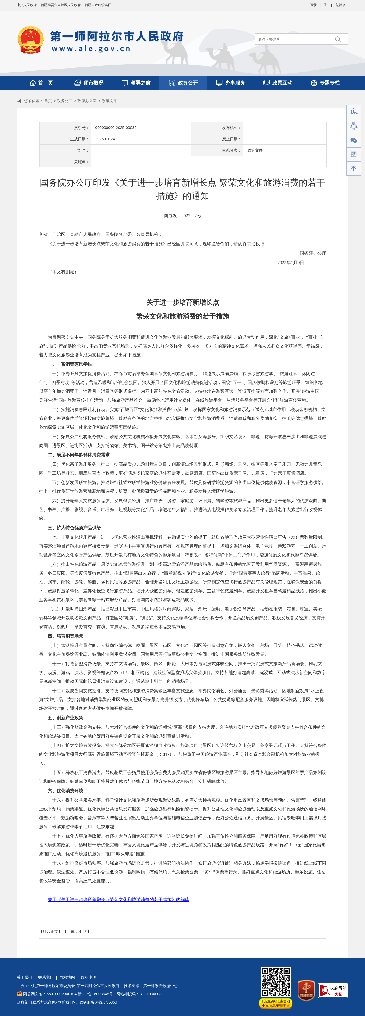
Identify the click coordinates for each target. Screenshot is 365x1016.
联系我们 (46, 977)
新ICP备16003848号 (95, 994)
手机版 (354, 155)
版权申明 (88, 977)
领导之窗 (141, 83)
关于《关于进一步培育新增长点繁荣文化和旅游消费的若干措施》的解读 (118, 899)
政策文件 (109, 101)
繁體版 (341, 5)
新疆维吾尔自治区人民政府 (61, 5)
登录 (313, 5)
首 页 (45, 83)
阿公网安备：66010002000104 (50, 994)
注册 (323, 5)
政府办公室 (87, 101)
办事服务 (235, 83)
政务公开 (188, 83)
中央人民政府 (27, 5)
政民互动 (282, 83)
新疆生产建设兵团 (98, 5)
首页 (48, 101)
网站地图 (67, 977)
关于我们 (24, 977)
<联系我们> (65, 1002)
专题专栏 (330, 83)
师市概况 (93, 83)
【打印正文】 (50, 931)
